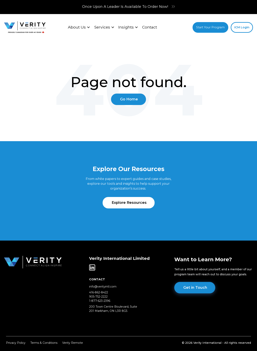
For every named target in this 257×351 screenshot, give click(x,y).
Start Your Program (210, 27)
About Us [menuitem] (77, 27)
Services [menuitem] (102, 27)
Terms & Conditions (43, 343)
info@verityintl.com (102, 286)
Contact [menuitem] (149, 27)
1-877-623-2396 (99, 301)
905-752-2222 (98, 296)
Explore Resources (129, 202)
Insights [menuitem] (126, 27)
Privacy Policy (15, 343)
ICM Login (241, 27)
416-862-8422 (98, 292)
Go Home (129, 99)
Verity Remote (72, 343)
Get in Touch (195, 287)
